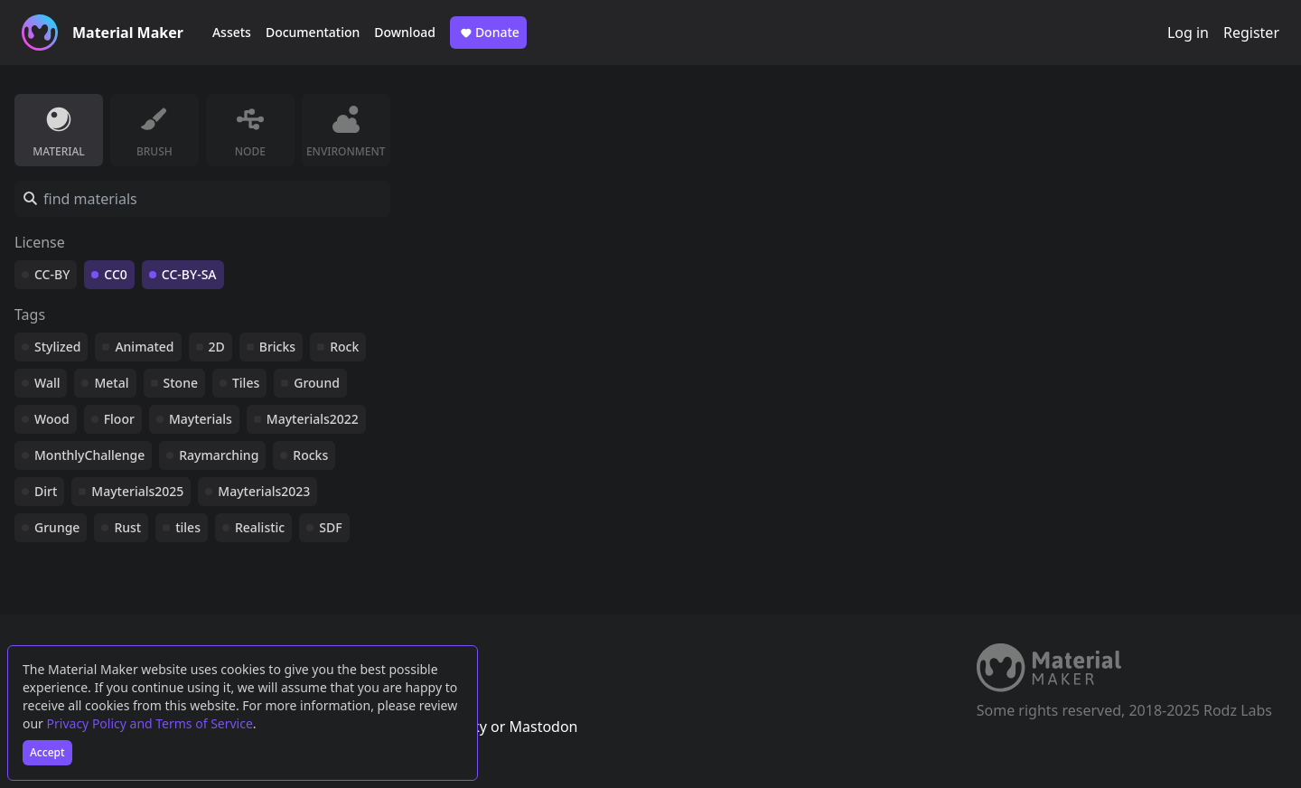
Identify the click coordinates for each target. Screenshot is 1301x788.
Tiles (245, 382)
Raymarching (218, 455)
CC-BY (52, 274)
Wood (52, 418)
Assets (231, 32)
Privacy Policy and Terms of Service (150, 723)
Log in (1188, 32)
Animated (144, 346)
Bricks (277, 346)
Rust (127, 527)
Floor (119, 418)
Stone (181, 382)
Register (1251, 32)
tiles (188, 527)
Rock (344, 346)
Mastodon (543, 726)
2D (217, 346)
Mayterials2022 (313, 418)
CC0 (115, 274)
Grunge (57, 527)
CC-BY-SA (189, 274)
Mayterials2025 (137, 491)
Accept (47, 752)
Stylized (57, 346)
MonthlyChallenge (89, 455)
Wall (47, 382)
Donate (488, 32)
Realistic (260, 527)
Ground (317, 382)
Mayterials (200, 418)
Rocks (310, 455)
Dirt (45, 491)
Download (404, 32)
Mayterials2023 (264, 491)
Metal (111, 382)
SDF (330, 527)
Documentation (313, 32)
